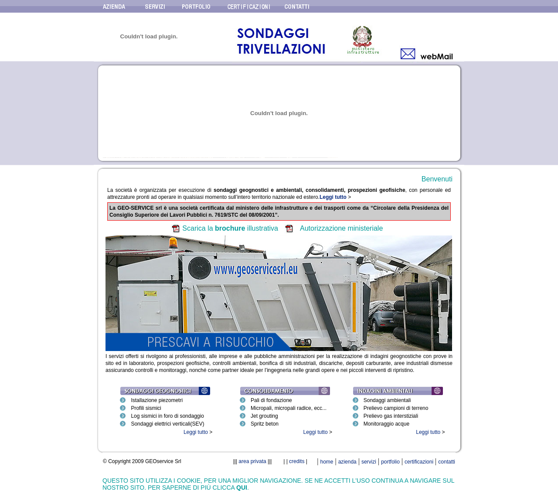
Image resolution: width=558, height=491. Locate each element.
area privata (253, 461)
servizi (368, 462)
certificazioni (419, 462)
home (326, 462)
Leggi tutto (196, 432)
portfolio (390, 462)
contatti (446, 462)
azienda (347, 462)
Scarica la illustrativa (230, 228)
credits (296, 461)
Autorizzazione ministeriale (341, 228)
